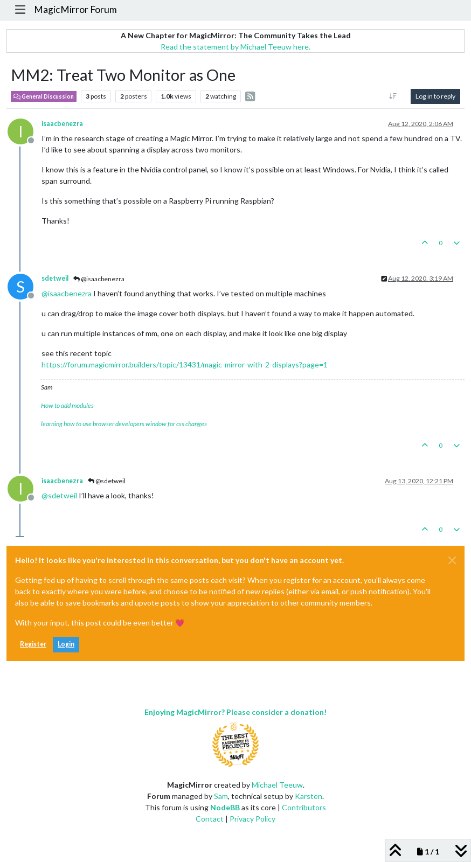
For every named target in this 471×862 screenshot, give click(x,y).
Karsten (308, 796)
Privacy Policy (252, 818)
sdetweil (54, 278)
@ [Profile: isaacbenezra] (66, 293)
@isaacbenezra (98, 279)
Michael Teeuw (277, 784)
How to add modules (67, 405)
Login (66, 644)
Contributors (304, 807)
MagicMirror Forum (75, 9)
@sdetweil (107, 481)
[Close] (452, 560)
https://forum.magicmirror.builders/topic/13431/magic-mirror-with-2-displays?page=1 (184, 364)
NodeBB (225, 807)
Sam (221, 796)
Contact (210, 818)
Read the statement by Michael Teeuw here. (235, 46)
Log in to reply (435, 96)
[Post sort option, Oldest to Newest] (393, 96)
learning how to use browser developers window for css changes (124, 424)
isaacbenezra (62, 124)
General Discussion (43, 96)
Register (33, 644)
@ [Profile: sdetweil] (59, 495)
